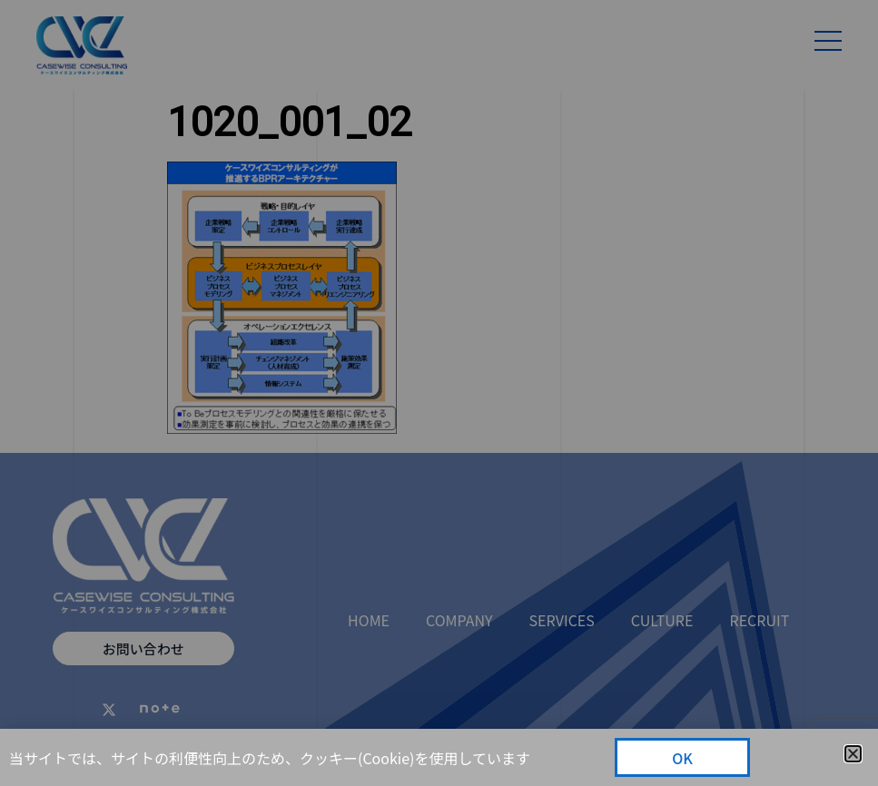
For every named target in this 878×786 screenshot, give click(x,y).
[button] (853, 754)
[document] (439, 393)
